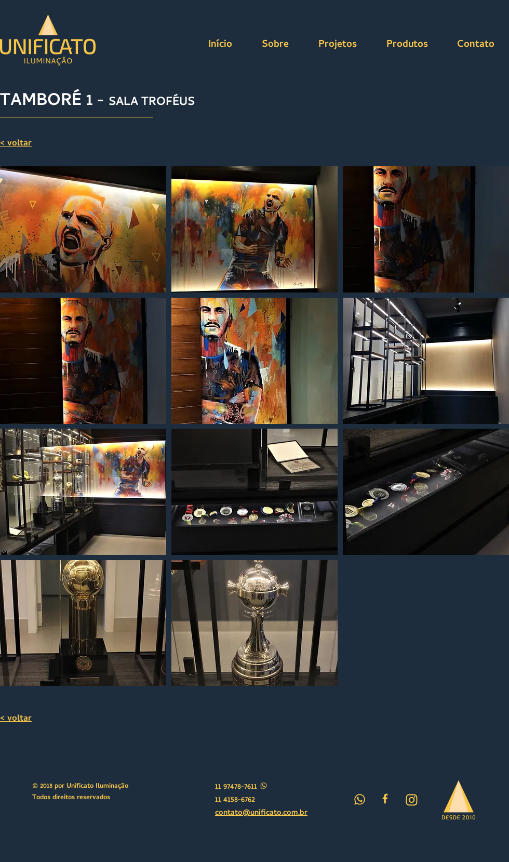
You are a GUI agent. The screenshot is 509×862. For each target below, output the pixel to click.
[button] (83, 229)
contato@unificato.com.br (261, 813)
